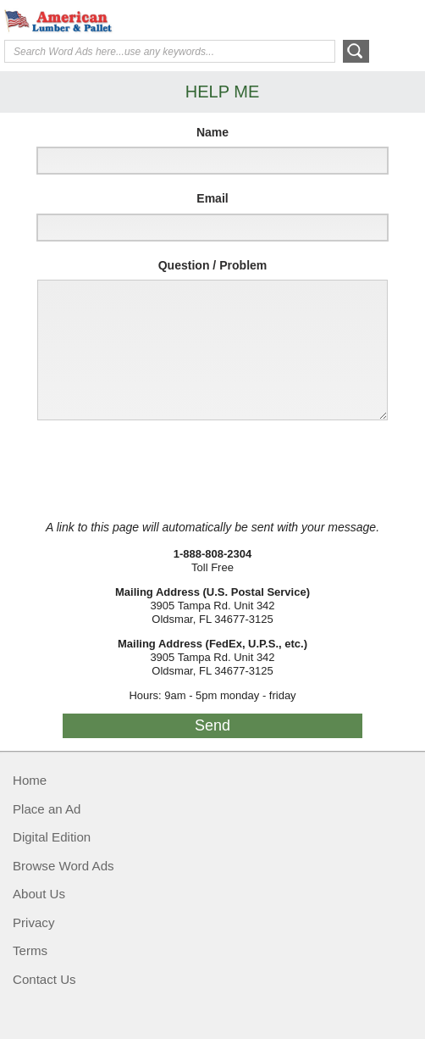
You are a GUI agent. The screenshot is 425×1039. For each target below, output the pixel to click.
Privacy (33, 922)
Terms (30, 950)
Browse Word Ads (63, 865)
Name (212, 132)
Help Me (329, 19)
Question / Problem (213, 265)
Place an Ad (46, 809)
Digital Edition (52, 837)
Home (30, 780)
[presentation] (154, 470)
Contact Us (44, 979)
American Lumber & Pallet (131, 21)
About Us (39, 893)
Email (212, 198)
